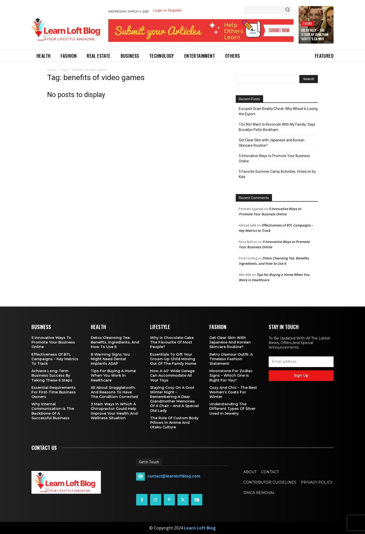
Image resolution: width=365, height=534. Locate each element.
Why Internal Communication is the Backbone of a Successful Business (52, 411)
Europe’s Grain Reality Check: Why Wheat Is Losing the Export (278, 111)
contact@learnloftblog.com (173, 476)
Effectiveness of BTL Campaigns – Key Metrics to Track (54, 359)
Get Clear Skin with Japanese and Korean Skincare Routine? (271, 142)
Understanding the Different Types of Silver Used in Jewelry (232, 408)
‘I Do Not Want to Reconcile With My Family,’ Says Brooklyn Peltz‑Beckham (277, 127)
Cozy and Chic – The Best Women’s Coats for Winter (233, 392)
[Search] (287, 10)
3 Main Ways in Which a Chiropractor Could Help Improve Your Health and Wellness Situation (114, 411)
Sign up (301, 375)
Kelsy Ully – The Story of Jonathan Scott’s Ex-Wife (314, 34)
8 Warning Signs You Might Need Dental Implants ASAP (110, 359)
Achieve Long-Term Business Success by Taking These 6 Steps (51, 375)
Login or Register (167, 10)
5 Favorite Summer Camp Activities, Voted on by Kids (277, 174)
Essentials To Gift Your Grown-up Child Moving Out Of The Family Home (173, 359)
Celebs (307, 23)
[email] (301, 361)
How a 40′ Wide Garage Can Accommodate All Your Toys (172, 375)
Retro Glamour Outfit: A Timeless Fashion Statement (231, 359)
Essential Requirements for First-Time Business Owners (53, 392)
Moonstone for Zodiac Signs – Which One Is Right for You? (231, 375)
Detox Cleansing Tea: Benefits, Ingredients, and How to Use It (115, 342)
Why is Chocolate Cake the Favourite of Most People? (172, 342)
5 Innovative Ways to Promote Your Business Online (274, 158)
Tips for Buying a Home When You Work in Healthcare (113, 375)
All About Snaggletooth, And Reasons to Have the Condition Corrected (114, 392)
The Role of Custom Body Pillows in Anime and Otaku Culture (174, 422)
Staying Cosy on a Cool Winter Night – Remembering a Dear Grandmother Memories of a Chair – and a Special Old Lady (174, 399)
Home (51, 70)
